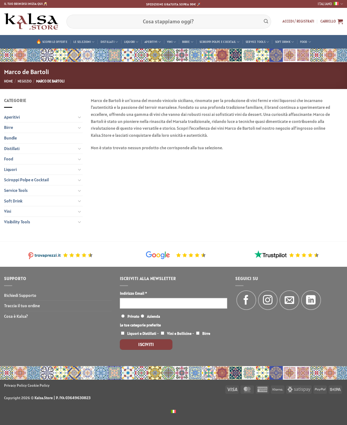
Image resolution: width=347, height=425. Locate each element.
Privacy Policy (15, 385)
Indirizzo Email (133, 293)
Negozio (25, 81)
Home (8, 81)
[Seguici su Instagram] (268, 300)
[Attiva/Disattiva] (79, 117)
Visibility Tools (17, 221)
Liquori (131, 42)
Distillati (109, 42)
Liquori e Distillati (141, 333)
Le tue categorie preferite (140, 325)
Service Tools (257, 42)
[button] (298, 21)
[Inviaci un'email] (289, 300)
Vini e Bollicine (179, 333)
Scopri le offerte (55, 42)
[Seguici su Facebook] (246, 300)
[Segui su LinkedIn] (311, 300)
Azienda (153, 316)
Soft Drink (284, 42)
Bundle (10, 138)
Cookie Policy (39, 385)
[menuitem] (173, 411)
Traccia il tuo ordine (22, 305)
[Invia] (266, 21)
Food (305, 42)
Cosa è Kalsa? (16, 316)
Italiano (330, 4)
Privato (133, 316)
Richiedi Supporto (20, 295)
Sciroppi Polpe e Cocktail (220, 42)
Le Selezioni (83, 42)
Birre (188, 42)
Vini (171, 42)
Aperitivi (152, 42)
